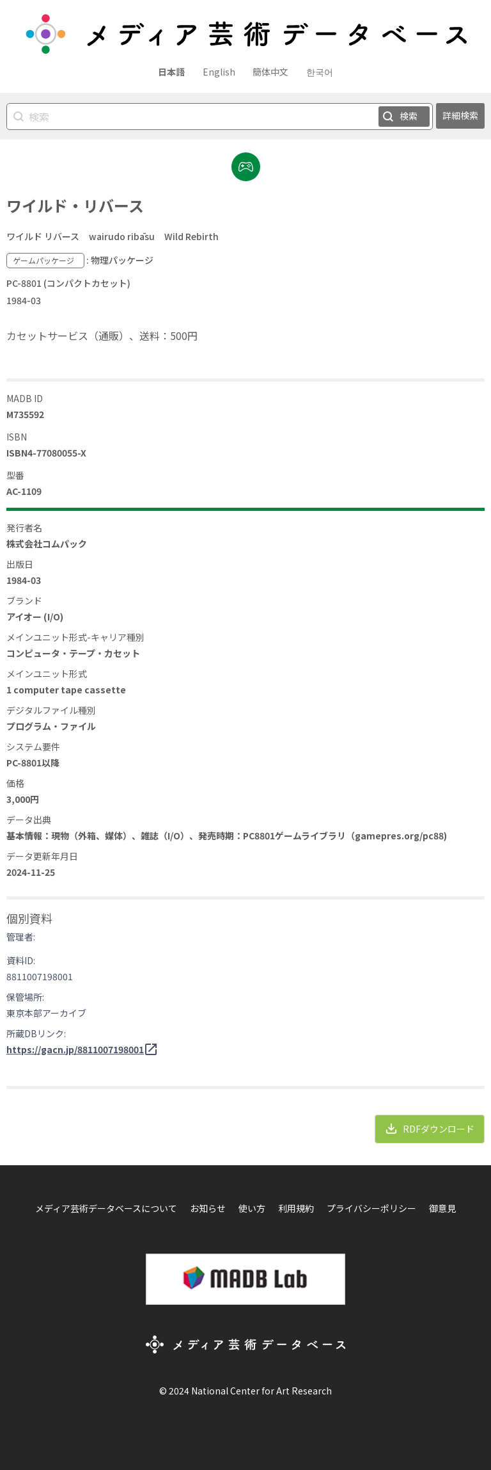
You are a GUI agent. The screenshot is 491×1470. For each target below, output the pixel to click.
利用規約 (296, 1208)
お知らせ (208, 1208)
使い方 (251, 1208)
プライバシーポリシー (371, 1208)
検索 (408, 115)
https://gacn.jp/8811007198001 (75, 1049)
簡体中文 (270, 71)
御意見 (442, 1208)
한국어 (319, 71)
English (219, 71)
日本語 (171, 71)
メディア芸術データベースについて (106, 1208)
